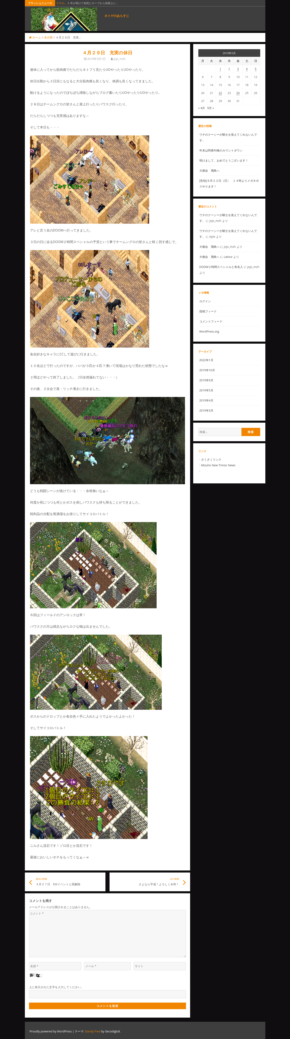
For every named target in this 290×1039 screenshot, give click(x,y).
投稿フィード (208, 311)
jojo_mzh (119, 59)
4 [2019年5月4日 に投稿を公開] (247, 69)
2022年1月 (206, 360)
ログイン (205, 301)
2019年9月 (206, 380)
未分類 (48, 37)
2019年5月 (206, 390)
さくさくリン (209, 459)
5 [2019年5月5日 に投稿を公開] (255, 69)
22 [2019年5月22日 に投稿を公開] (220, 93)
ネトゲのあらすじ (116, 16)
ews (232, 465)
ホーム (35, 37)
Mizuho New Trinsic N (215, 465)
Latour (228, 257)
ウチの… (61, 3)
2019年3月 (206, 410)
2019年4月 (206, 400)
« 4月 (201, 108)
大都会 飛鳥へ (209, 170)
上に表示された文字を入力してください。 (56, 987)
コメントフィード (210, 321)
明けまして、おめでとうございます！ (223, 160)
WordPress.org (209, 331)
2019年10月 (207, 370)
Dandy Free (92, 1031)
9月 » (210, 108)
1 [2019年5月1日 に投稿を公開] (220, 69)
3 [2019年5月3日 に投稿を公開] (238, 69)
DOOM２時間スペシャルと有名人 (221, 267)
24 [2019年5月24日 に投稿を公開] (238, 93)
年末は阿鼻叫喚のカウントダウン (221, 150)
